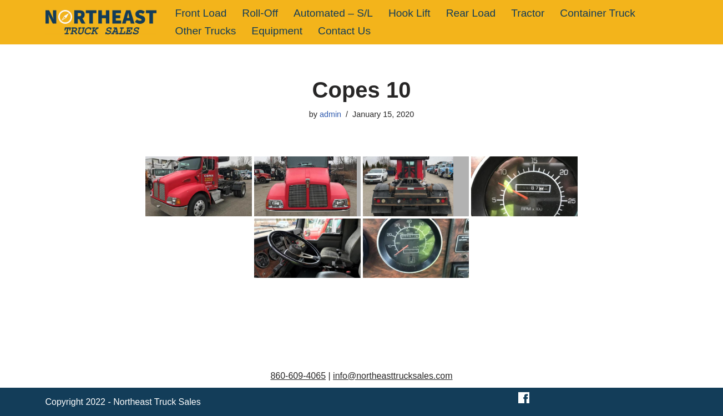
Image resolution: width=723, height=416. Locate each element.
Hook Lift (409, 13)
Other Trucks (205, 31)
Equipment (276, 31)
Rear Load (471, 13)
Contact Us (344, 31)
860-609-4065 (298, 376)
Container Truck (597, 13)
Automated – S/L (333, 13)
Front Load (201, 13)
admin (330, 114)
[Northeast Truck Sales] (100, 22)
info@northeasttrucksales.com (392, 376)
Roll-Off (260, 13)
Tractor (527, 13)
